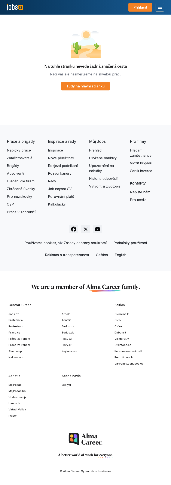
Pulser (13, 415)
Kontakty (138, 183)
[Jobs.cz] (15, 7)
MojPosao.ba (17, 391)
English (120, 255)
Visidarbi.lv (121, 338)
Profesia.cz (16, 326)
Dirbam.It (120, 332)
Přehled (95, 150)
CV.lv (117, 320)
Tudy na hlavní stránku (85, 86)
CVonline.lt (121, 314)
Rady (52, 181)
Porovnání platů (61, 196)
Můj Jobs (97, 141)
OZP (10, 204)
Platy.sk (66, 345)
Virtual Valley (17, 409)
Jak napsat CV (60, 189)
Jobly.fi (66, 384)
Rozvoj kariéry (59, 173)
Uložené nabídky (103, 158)
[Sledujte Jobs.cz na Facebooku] (73, 229)
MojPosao (15, 384)
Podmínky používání (130, 243)
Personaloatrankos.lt (128, 351)
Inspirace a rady (62, 141)
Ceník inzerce (141, 171)
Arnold (66, 314)
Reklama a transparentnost (67, 255)
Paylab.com (69, 351)
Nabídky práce (19, 150)
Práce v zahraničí (21, 212)
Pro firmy (138, 141)
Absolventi (15, 173)
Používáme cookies (40, 243)
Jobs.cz (14, 314)
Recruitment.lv (123, 357)
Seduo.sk (68, 332)
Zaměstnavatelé (19, 158)
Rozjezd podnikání (63, 166)
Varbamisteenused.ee (129, 363)
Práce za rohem (19, 345)
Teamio (66, 320)
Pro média (138, 200)
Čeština (102, 255)
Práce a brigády (21, 141)
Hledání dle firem (20, 181)
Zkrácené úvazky (21, 189)
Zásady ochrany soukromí (85, 243)
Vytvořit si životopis (104, 186)
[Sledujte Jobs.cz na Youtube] (97, 229)
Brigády (13, 166)
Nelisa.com (16, 357)
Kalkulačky (57, 204)
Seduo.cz (68, 326)
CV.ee (118, 326)
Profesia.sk (16, 320)
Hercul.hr (15, 403)
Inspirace (55, 150)
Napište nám (140, 192)
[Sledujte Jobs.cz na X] (85, 229)
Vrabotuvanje (18, 397)
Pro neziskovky (19, 196)
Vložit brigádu (141, 163)
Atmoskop (15, 351)
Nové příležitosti (61, 158)
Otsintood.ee (122, 345)
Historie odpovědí (103, 178)
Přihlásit (140, 7)
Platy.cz (67, 338)
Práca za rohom (19, 338)
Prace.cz (14, 332)
